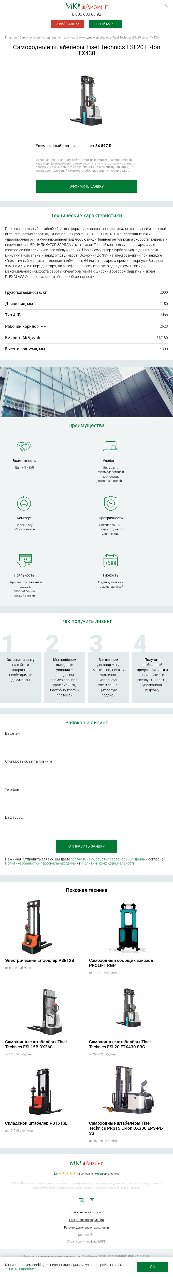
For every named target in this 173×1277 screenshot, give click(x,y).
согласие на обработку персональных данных (109, 859)
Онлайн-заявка (67, 24)
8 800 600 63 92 (86, 14)
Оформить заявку (86, 186)
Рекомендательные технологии (86, 1227)
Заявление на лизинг (86, 1212)
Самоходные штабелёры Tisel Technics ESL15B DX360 (36, 1044)
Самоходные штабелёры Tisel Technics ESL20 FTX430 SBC (120, 1044)
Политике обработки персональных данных (41, 863)
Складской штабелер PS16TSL (36, 1123)
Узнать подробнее (20, 1269)
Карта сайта (86, 1235)
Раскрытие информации (86, 1220)
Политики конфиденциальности (108, 863)
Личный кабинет (106, 24)
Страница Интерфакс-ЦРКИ (86, 1241)
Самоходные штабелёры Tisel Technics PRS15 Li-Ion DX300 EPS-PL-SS (126, 1128)
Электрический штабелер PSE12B (39, 960)
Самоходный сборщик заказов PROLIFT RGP (121, 963)
